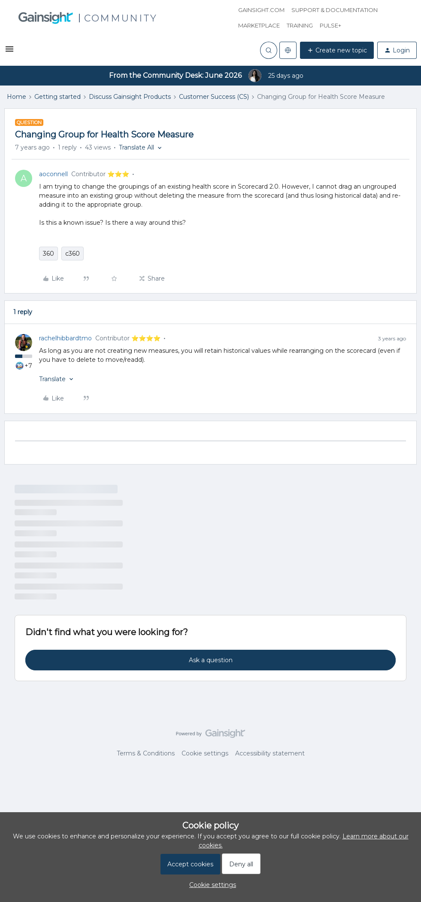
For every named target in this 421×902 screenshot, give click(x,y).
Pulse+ (330, 25)
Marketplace (259, 25)
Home (16, 97)
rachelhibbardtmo (65, 338)
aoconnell (53, 174)
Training (300, 25)
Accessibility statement (270, 753)
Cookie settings (205, 753)
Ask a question (211, 660)
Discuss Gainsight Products (130, 97)
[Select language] (288, 50)
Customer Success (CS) (214, 97)
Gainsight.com (261, 9)
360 (48, 253)
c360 (72, 253)
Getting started (57, 97)
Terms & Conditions (146, 753)
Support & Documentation (334, 9)
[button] (9, 52)
